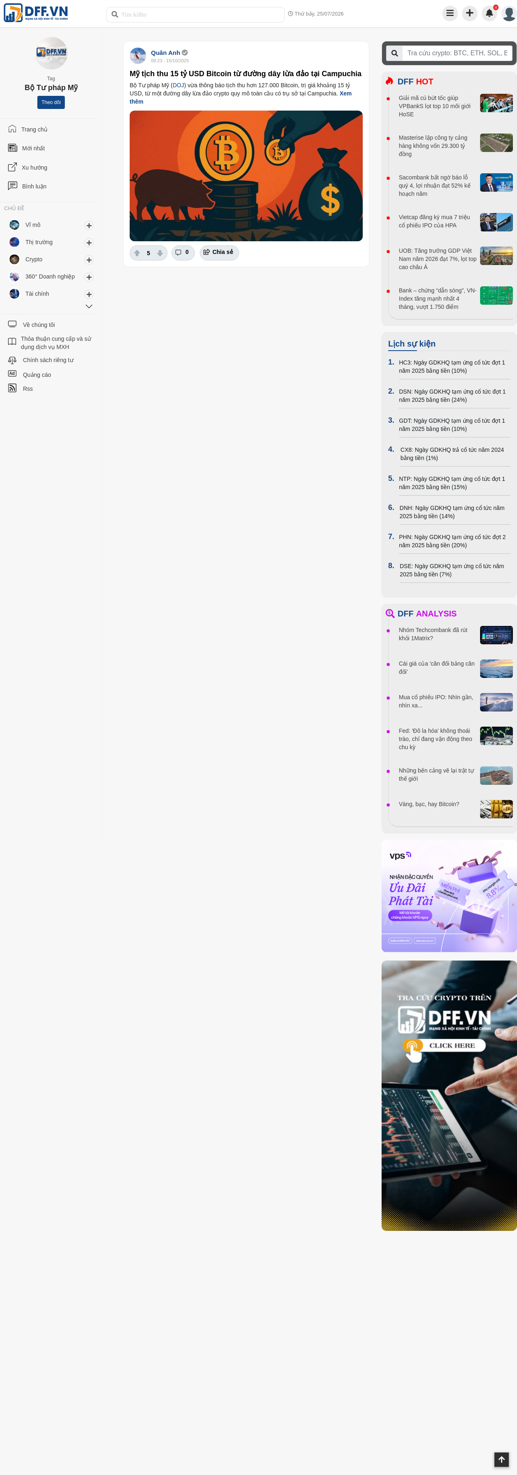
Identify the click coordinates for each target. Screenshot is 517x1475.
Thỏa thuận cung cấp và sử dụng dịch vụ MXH (56, 342)
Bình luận (34, 186)
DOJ (178, 85)
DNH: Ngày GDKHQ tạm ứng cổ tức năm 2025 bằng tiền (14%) (452, 512)
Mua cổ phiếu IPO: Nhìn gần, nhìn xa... (436, 701)
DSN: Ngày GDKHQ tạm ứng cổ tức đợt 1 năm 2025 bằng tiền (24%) (452, 395)
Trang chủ (34, 129)
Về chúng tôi (39, 325)
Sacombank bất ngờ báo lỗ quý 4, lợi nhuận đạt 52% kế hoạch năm (435, 185)
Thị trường (39, 242)
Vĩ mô (33, 225)
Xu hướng (34, 167)
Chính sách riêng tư (48, 360)
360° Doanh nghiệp (50, 276)
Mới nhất (33, 148)
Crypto (33, 259)
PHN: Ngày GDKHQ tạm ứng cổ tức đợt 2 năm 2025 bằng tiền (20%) (452, 541)
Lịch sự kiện (412, 344)
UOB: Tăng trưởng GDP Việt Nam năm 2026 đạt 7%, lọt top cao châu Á (438, 258)
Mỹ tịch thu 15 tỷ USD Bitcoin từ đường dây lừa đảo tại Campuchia (245, 74)
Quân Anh (165, 52)
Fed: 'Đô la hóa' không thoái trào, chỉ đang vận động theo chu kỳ (435, 738)
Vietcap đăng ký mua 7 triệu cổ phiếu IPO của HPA (434, 221)
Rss (28, 388)
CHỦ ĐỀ (14, 208)
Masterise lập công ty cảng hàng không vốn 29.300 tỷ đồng (433, 145)
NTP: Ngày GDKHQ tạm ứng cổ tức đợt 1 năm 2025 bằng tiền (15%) (452, 483)
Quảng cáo (37, 375)
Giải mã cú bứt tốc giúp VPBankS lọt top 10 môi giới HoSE (435, 106)
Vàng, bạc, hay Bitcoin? (429, 804)
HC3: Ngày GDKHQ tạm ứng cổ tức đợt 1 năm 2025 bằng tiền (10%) (452, 366)
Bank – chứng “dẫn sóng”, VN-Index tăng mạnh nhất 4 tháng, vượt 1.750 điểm (438, 298)
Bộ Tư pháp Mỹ (51, 88)
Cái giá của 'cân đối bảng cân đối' (437, 667)
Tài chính (37, 293)
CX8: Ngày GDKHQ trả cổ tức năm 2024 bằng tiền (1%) (452, 453)
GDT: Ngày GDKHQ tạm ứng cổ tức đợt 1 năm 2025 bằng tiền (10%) (452, 424)
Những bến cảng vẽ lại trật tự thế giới (436, 774)
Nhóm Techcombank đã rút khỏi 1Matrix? (433, 634)
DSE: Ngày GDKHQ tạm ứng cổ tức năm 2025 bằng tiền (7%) (452, 570)
